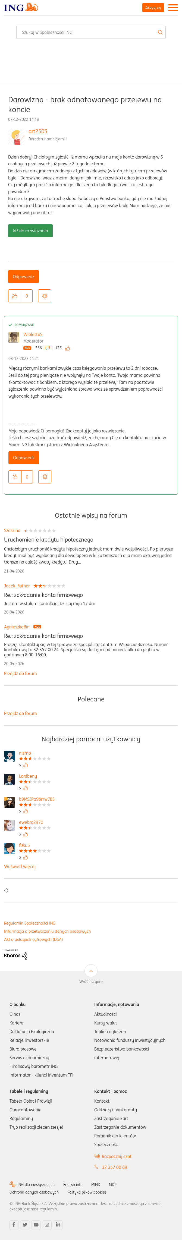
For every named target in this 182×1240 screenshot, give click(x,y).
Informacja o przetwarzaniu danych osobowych (47, 931)
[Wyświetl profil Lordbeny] (35, 777)
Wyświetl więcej (20, 866)
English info (73, 1184)
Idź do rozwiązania (30, 230)
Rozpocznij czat (116, 1156)
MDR (113, 1184)
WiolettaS (32, 334)
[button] (14, 295)
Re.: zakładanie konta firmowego (43, 595)
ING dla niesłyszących (36, 1184)
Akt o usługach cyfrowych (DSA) (33, 939)
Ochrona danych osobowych (34, 1192)
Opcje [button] (44, 295)
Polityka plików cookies (86, 1192)
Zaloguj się (153, 7)
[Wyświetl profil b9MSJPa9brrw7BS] (37, 800)
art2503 (38, 131)
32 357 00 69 (114, 1167)
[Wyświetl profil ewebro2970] (35, 823)
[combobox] (91, 32)
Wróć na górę (91, 981)
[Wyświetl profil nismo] (35, 754)
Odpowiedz (23, 276)
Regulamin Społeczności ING (29, 923)
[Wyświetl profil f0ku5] (35, 846)
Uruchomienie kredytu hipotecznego (48, 539)
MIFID (95, 1184)
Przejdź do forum (20, 673)
